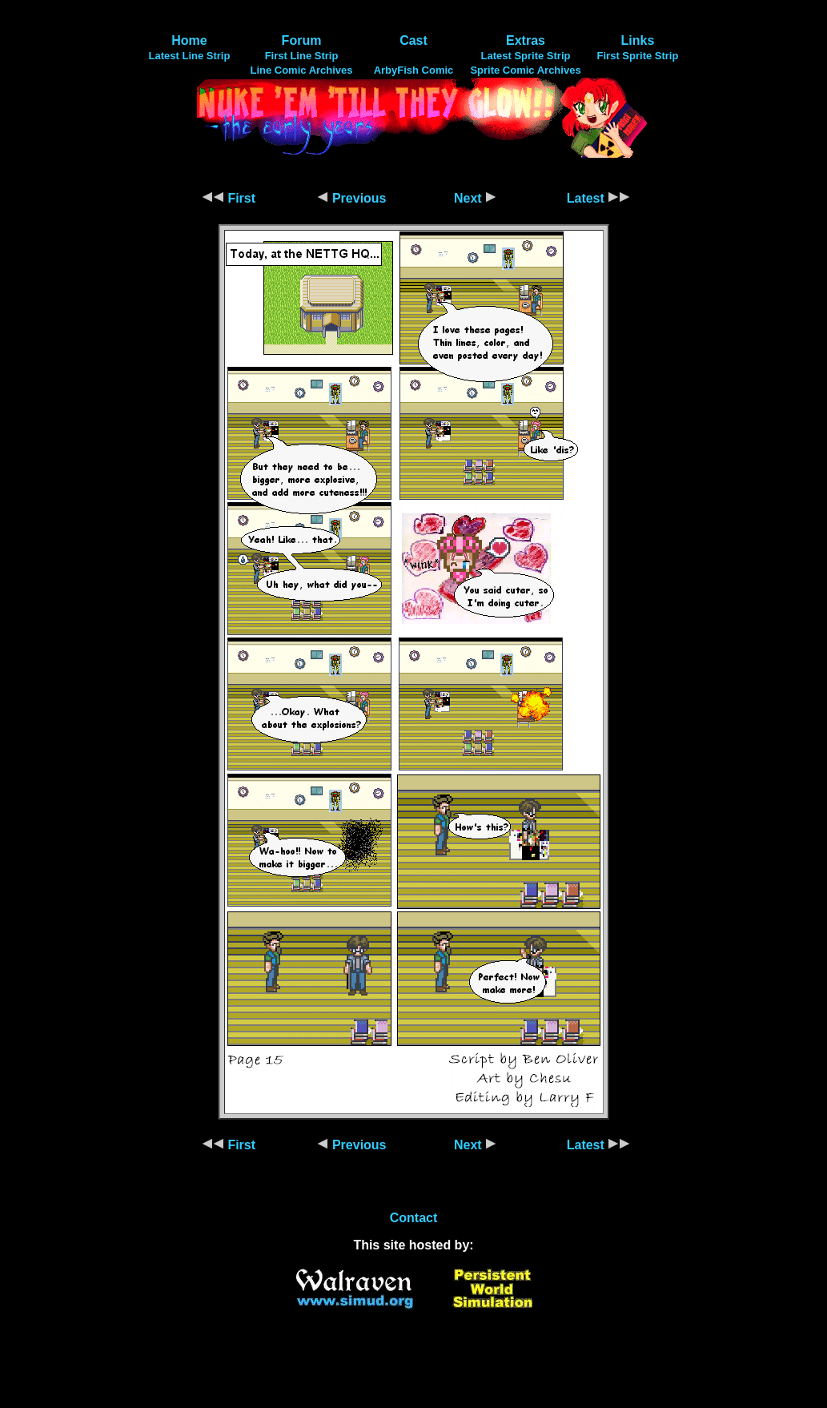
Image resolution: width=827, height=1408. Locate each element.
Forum (302, 40)
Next (475, 198)
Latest (599, 198)
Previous (351, 198)
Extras (525, 40)
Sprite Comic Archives (525, 70)
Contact (414, 1218)
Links (638, 40)
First (228, 198)
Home (189, 40)
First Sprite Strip (638, 56)
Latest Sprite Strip (526, 56)
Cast (413, 40)
